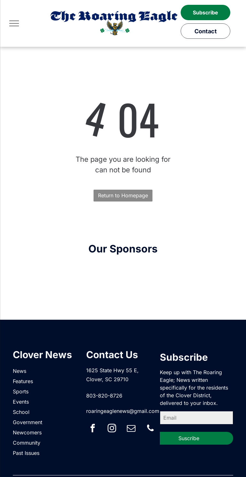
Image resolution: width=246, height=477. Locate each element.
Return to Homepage (123, 195)
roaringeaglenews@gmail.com (122, 411)
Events (21, 402)
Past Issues (26, 453)
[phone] (150, 429)
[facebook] (92, 429)
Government (27, 422)
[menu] (14, 23)
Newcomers (27, 432)
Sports (21, 391)
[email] (131, 429)
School (21, 412)
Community (26, 443)
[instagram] (111, 429)
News (19, 371)
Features (23, 381)
